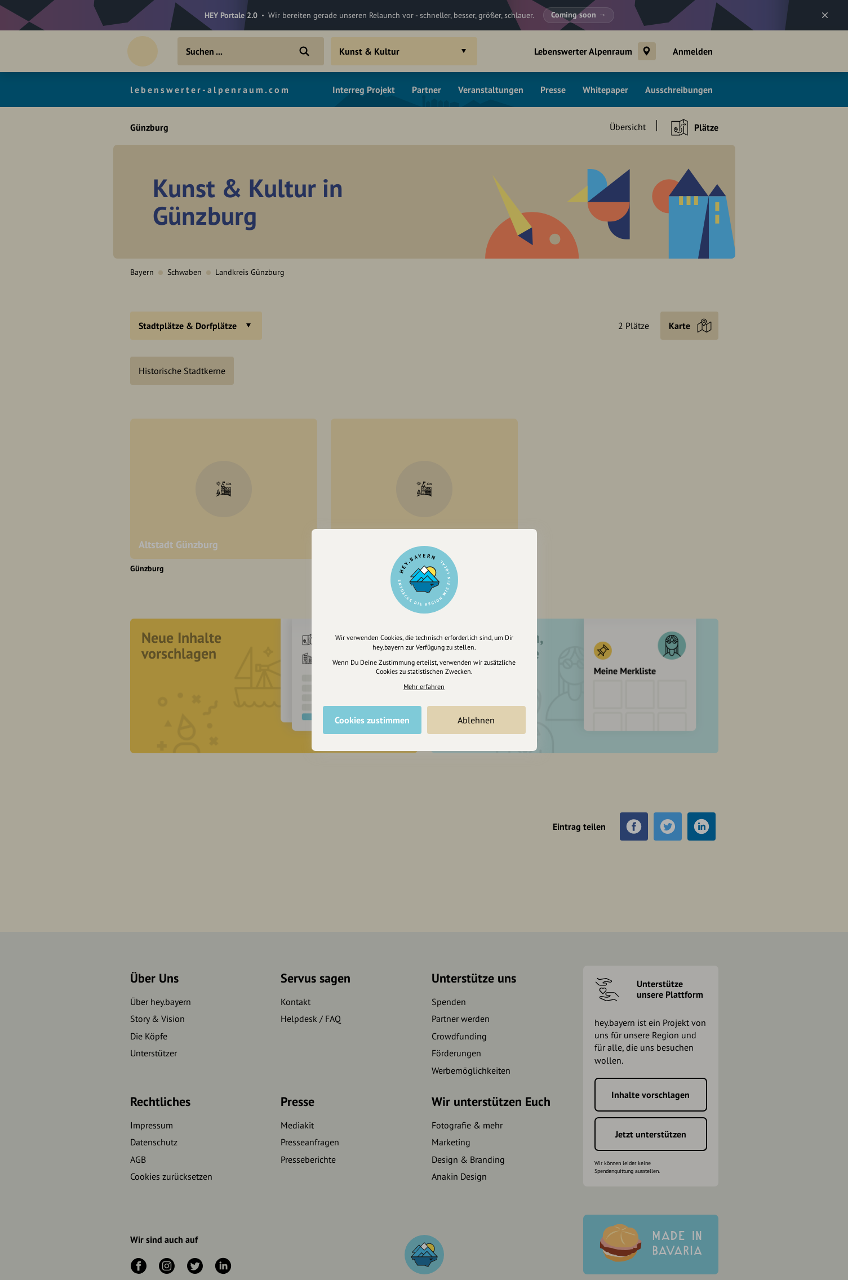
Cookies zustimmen (372, 720)
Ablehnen (476, 720)
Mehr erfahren (424, 686)
